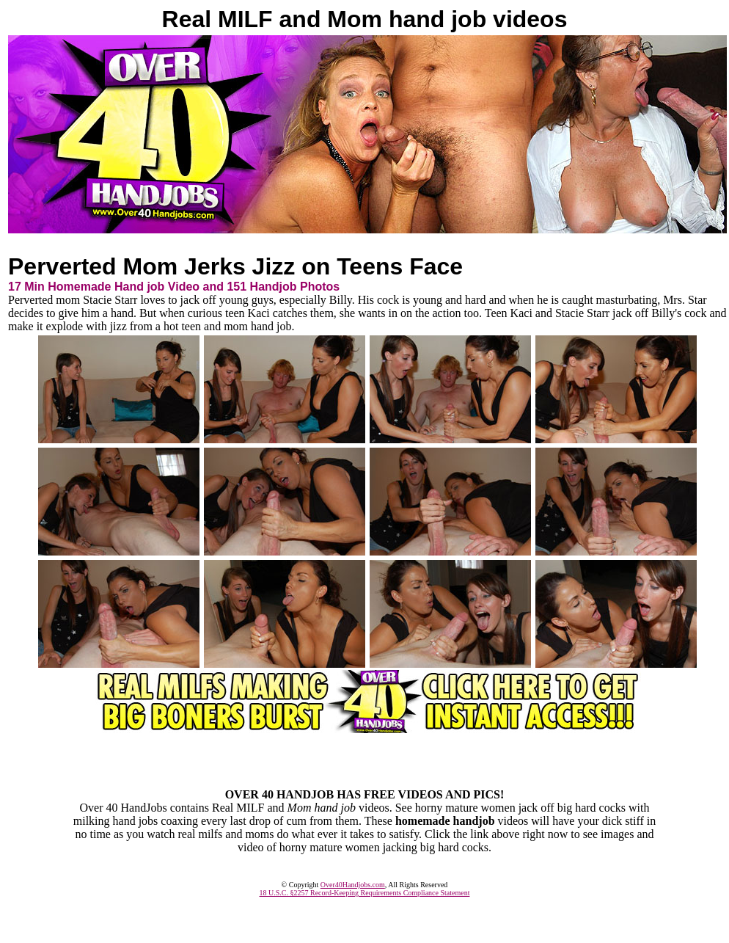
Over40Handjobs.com (352, 885)
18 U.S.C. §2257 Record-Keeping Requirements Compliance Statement (365, 893)
